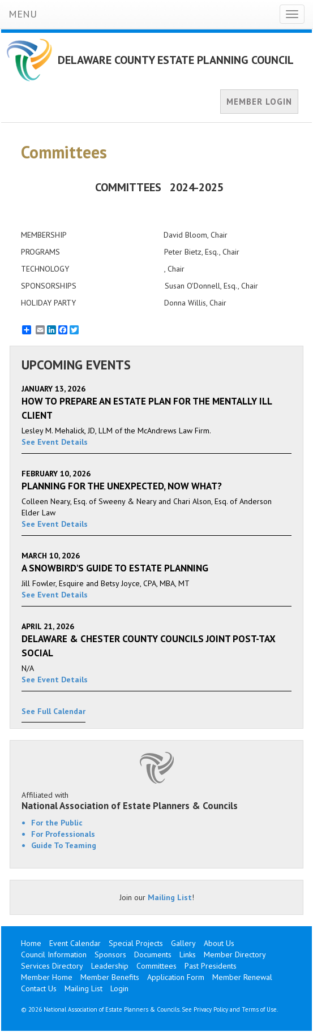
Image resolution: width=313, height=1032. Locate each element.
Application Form (175, 977)
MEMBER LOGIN (259, 101)
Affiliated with (156, 800)
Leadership (109, 966)
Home (31, 943)
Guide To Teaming (63, 845)
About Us (219, 943)
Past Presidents (211, 966)
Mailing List (170, 897)
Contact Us (39, 988)
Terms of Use (259, 1009)
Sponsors (110, 954)
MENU (22, 13)
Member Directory (235, 954)
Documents (152, 954)
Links (187, 954)
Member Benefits (109, 977)
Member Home (46, 977)
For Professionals (63, 834)
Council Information (54, 954)
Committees (156, 966)
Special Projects (136, 943)
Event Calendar (75, 943)
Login (119, 988)
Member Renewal (242, 977)
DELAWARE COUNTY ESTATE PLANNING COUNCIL (176, 60)
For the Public (57, 823)
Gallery (183, 943)
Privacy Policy (211, 1009)
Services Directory (52, 966)
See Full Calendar (53, 711)
